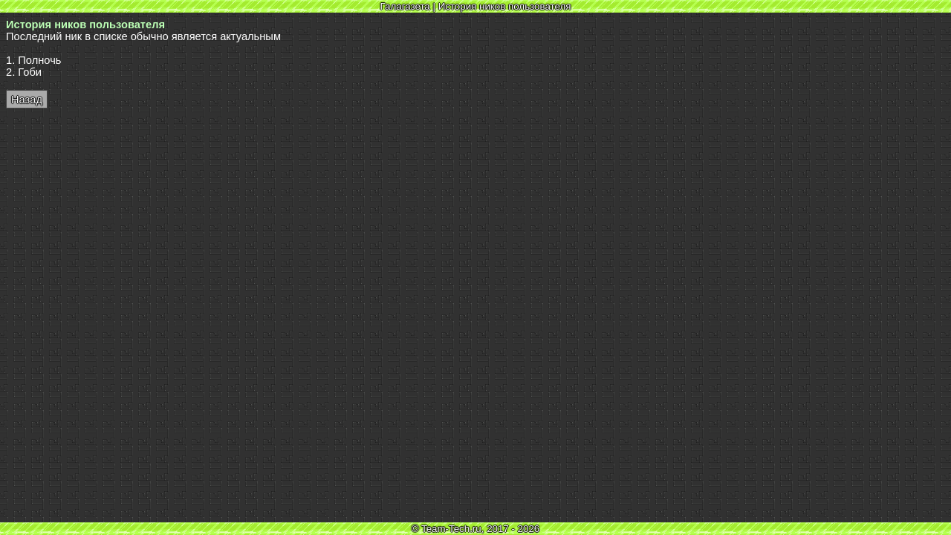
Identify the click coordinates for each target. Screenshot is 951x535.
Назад (26, 100)
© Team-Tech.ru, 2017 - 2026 (476, 528)
